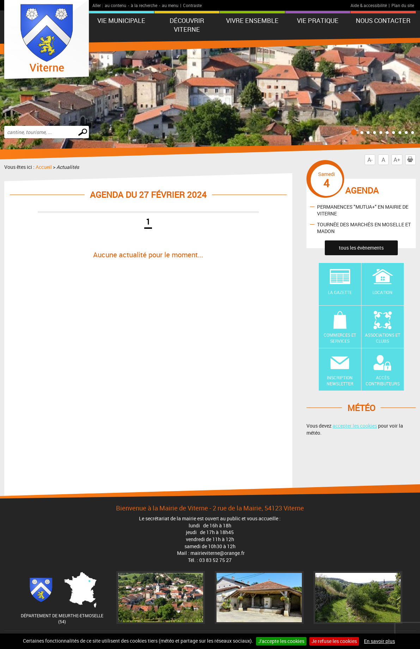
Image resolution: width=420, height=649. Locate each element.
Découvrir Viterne (187, 24)
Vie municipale (121, 20)
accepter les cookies (355, 425)
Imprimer (411, 160)
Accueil (44, 167)
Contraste (192, 5)
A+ (397, 160)
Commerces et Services (340, 338)
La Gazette (340, 292)
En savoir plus (379, 641)
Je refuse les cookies (334, 641)
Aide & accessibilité (369, 5)
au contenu (115, 5)
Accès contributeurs (383, 380)
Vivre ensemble (252, 20)
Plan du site (402, 5)
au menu (170, 5)
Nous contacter (383, 20)
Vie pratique (318, 20)
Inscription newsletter (340, 380)
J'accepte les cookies (281, 641)
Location (382, 292)
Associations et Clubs (382, 338)
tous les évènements (361, 247)
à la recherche (144, 5)
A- (369, 160)
